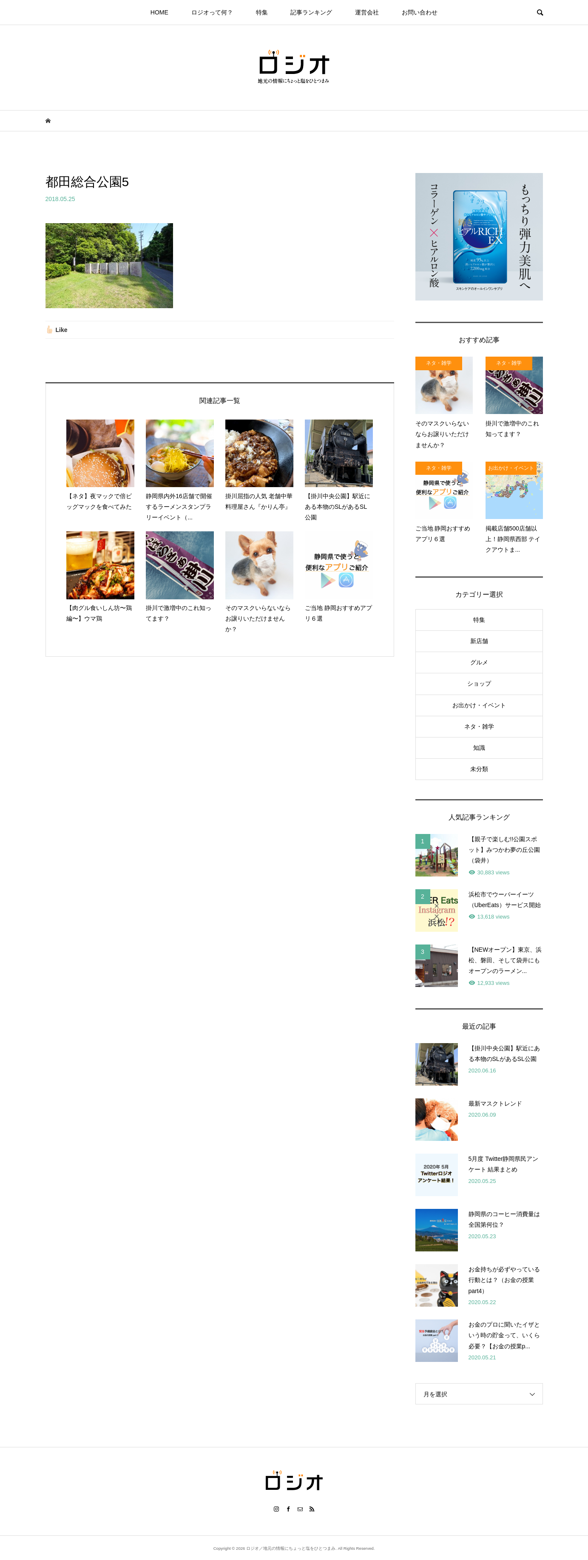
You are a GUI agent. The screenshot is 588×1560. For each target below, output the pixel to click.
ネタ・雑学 (479, 726)
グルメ (479, 662)
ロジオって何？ (212, 12)
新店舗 (479, 641)
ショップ (479, 683)
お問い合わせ (419, 12)
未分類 (479, 769)
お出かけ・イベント (479, 705)
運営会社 (367, 12)
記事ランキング (311, 12)
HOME (159, 12)
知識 (479, 747)
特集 (262, 12)
